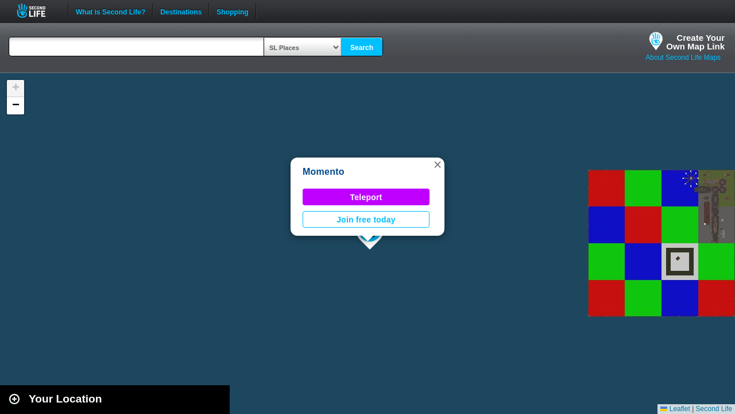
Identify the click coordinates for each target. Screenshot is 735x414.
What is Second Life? (110, 11)
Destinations (181, 11)
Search (361, 48)
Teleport (366, 197)
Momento (324, 172)
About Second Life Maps (683, 57)
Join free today (366, 219)
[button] (437, 164)
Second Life (37, 10)
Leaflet (675, 409)
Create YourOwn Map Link (695, 42)
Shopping (232, 11)
